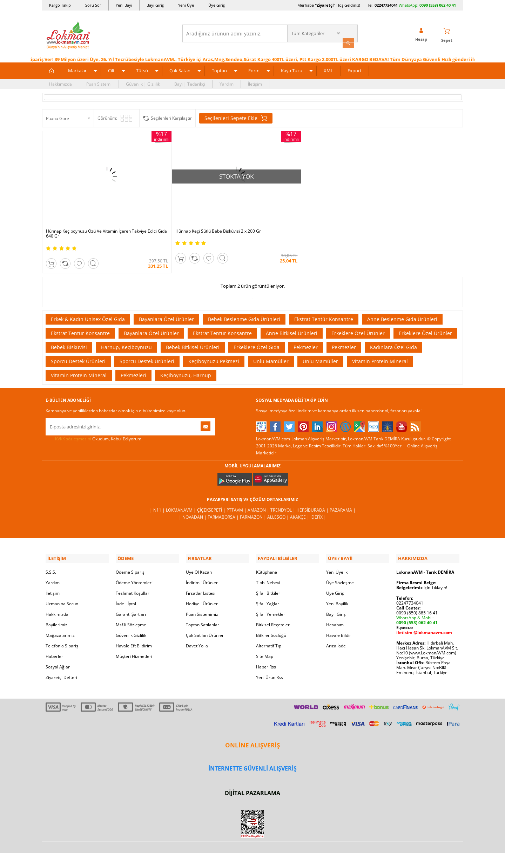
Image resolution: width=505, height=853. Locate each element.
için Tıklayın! (421, 568)
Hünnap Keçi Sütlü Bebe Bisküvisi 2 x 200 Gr (194, 213)
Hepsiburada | (313, 492)
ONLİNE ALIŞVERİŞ (252, 725)
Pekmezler (306, 328)
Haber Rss (266, 647)
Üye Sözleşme (340, 563)
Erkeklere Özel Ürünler (358, 314)
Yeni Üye (186, 5)
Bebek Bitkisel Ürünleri (193, 328)
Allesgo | (278, 499)
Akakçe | (300, 499)
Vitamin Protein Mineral (380, 342)
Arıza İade (336, 626)
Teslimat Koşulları (133, 573)
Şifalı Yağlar (267, 584)
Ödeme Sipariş (130, 552)
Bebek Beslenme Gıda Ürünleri (244, 300)
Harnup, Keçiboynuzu (126, 328)
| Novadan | (193, 499)
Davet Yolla (197, 626)
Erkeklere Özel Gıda (257, 328)
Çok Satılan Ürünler (205, 615)
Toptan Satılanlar (202, 605)
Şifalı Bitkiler (268, 573)
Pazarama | (343, 492)
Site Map (264, 636)
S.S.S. (51, 552)
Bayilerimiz (56, 605)
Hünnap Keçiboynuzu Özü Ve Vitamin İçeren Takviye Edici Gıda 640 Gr (88, 215)
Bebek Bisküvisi (69, 328)
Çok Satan (179, 69)
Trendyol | (283, 492)
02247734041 (386, 5)
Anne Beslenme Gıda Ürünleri (402, 300)
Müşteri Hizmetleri (134, 636)
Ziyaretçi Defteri (61, 657)
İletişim (255, 83)
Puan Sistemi (99, 83)
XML (328, 69)
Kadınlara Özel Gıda (393, 328)
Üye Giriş (216, 5)
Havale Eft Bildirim (134, 626)
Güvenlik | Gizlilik (143, 83)
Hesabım (335, 605)
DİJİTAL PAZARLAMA (252, 773)
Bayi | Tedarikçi (189, 83)
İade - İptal (126, 584)
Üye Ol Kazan (199, 552)
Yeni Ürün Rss (269, 657)
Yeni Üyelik (337, 552)
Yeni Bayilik (337, 584)
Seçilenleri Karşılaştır (171, 117)
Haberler (54, 636)
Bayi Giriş (155, 5)
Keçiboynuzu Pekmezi (213, 342)
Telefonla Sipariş (62, 626)
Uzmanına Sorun (62, 584)
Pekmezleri (133, 356)
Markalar (77, 69)
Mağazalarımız (60, 615)
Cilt (111, 69)
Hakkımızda (60, 83)
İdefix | (318, 499)
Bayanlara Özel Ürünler (166, 300)
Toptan (219, 69)
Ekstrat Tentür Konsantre (323, 300)
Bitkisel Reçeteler (273, 605)
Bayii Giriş (336, 594)
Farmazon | (253, 499)
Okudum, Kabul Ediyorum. (94, 420)
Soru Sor (93, 5)
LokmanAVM (252, 837)
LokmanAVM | (181, 492)
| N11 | (158, 492)
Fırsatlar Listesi (200, 573)
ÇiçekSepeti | (212, 492)
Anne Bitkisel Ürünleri (291, 314)
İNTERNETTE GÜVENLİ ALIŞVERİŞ (252, 748)
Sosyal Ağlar (58, 647)
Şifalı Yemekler (270, 594)
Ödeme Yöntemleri (134, 563)
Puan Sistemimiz (202, 594)
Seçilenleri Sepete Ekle (235, 117)
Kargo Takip (60, 5)
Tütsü (142, 69)
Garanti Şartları (131, 594)
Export (355, 69)
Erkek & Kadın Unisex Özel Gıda (88, 300)
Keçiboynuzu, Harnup (185, 356)
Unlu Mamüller (271, 342)
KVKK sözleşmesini (73, 420)
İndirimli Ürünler (202, 563)
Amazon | (259, 492)
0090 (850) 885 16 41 (417, 593)
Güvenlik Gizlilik (131, 615)
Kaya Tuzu (291, 69)
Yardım (227, 83)
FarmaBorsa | (224, 499)
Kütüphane (266, 552)
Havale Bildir (338, 615)
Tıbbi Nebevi (268, 563)
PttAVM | (237, 492)
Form (254, 69)
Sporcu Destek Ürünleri (78, 342)
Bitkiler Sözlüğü (271, 615)
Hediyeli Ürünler (202, 584)
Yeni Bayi (124, 5)
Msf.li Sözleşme (131, 605)
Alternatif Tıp (268, 626)
